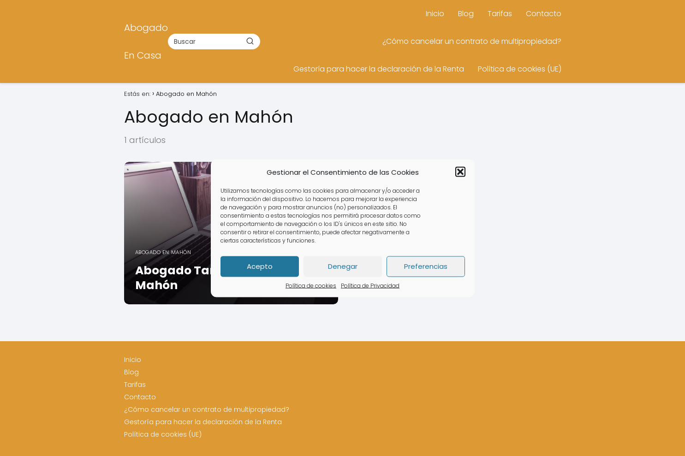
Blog (466, 13)
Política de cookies (311, 285)
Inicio (435, 13)
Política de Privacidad (370, 285)
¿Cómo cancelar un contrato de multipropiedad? (471, 41)
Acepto (260, 266)
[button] (460, 172)
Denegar (342, 266)
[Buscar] (250, 41)
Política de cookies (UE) (519, 69)
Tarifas (500, 13)
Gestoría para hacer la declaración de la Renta (378, 69)
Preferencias (425, 266)
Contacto (543, 13)
